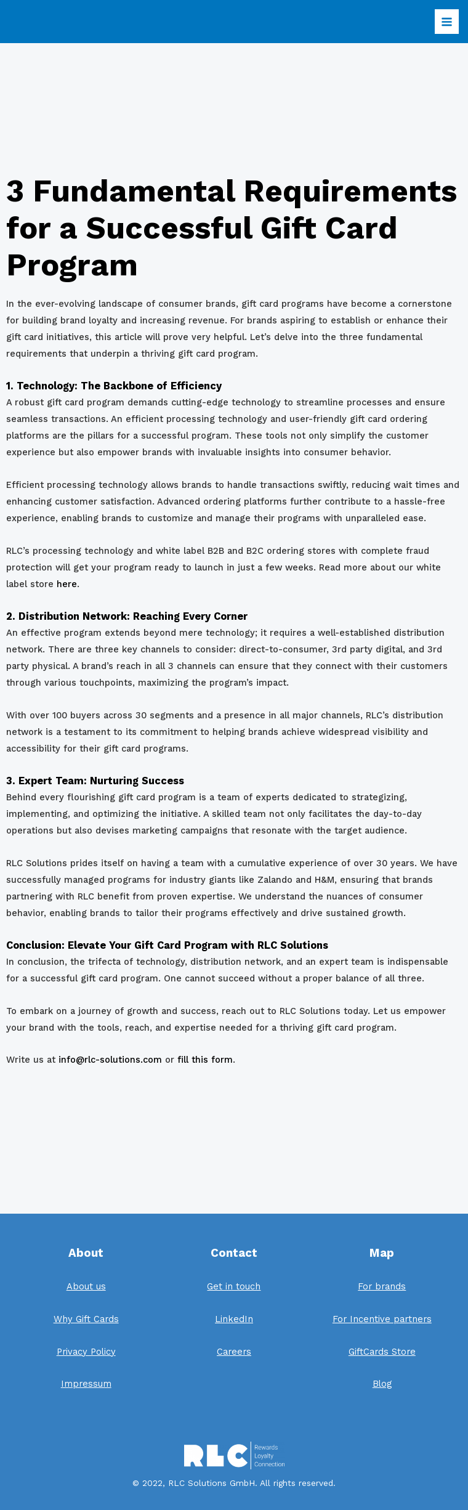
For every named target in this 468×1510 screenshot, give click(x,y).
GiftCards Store (382, 1351)
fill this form (205, 1059)
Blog (382, 1383)
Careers (234, 1351)
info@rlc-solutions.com (110, 1059)
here (67, 584)
